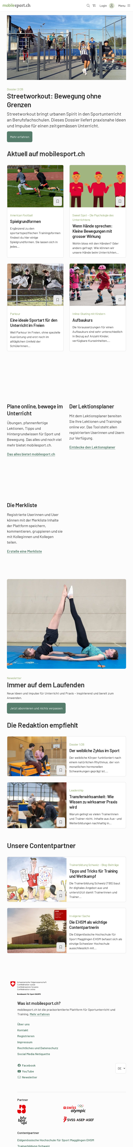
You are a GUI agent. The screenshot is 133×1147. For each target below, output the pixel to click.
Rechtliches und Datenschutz (37, 1048)
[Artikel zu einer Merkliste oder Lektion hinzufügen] (57, 201)
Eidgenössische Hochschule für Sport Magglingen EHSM (55, 1140)
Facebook (26, 1065)
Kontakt (22, 1030)
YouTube (25, 1071)
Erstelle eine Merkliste (25, 551)
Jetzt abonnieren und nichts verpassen (36, 708)
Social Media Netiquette (33, 1054)
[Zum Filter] (94, 5)
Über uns (23, 1024)
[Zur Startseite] (16, 6)
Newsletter (27, 1077)
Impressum (24, 1042)
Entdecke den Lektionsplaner (93, 447)
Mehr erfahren (19, 137)
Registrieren (25, 1036)
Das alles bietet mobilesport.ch (33, 454)
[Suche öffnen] (88, 5)
